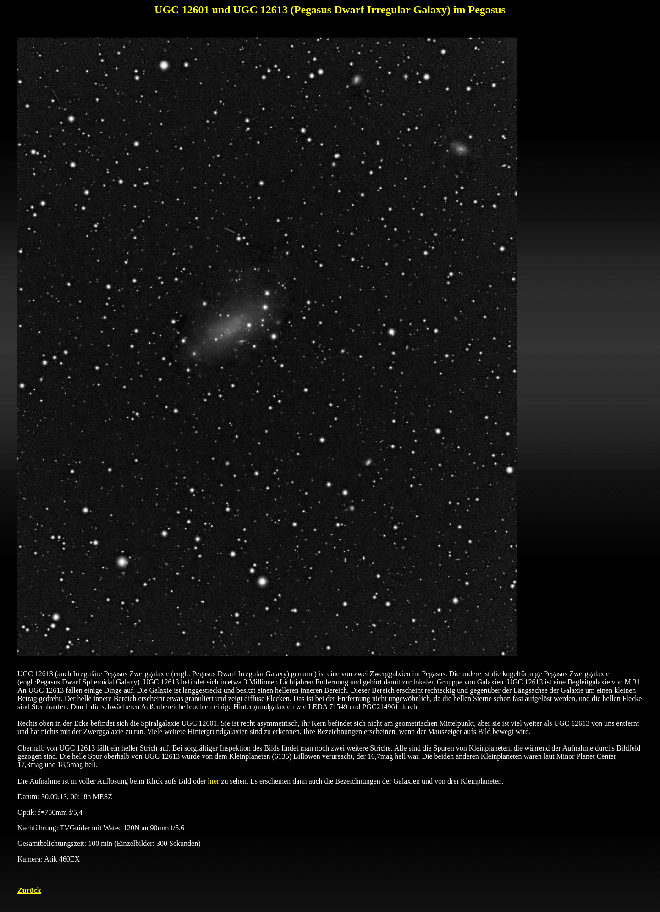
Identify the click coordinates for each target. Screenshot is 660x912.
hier (214, 781)
